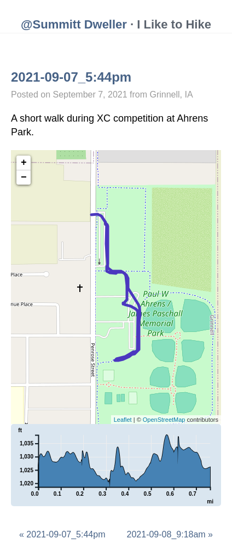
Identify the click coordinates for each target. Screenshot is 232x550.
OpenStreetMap (164, 419)
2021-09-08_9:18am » (170, 534)
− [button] (24, 177)
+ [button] (24, 162)
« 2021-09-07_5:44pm (62, 534)
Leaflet (123, 419)
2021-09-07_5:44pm (71, 77)
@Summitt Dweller (74, 24)
